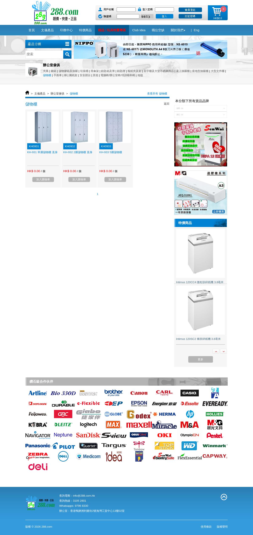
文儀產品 (39, 93)
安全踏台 (85, 75)
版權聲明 (222, 526)
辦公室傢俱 (57, 93)
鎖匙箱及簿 (108, 71)
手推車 (58, 75)
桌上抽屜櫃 (183, 71)
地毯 (140, 75)
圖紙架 (73, 75)
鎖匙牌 (121, 71)
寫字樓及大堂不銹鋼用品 (159, 71)
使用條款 (206, 526)
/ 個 (43, 171)
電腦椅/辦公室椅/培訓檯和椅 (118, 75)
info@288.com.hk (84, 495)
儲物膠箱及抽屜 (68, 71)
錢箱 (53, 71)
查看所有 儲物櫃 (157, 93)
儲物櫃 (47, 75)
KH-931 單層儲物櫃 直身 (42, 152)
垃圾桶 (84, 71)
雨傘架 (95, 71)
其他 (95, 75)
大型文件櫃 (218, 71)
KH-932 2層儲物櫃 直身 (77, 152)
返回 (166, 103)
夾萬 (45, 71)
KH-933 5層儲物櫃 (110, 152)
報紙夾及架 (134, 71)
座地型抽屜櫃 (200, 71)
